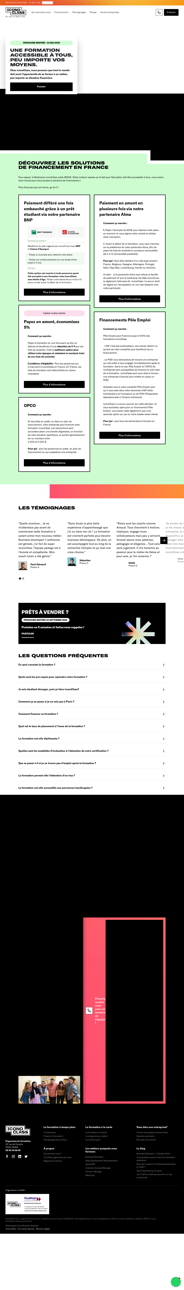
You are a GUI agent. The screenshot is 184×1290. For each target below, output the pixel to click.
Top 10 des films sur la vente (149, 1170)
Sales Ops (90, 1175)
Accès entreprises (109, 12)
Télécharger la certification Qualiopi (21, 1225)
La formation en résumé (96, 1132)
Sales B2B (90, 1164)
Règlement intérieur (53, 1161)
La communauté (92, 1139)
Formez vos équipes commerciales (152, 1132)
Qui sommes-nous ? (52, 1153)
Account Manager (93, 1171)
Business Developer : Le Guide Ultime (153, 1153)
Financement (61, 12)
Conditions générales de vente (58, 1157)
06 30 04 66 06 (12, 1150)
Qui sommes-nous (41, 12)
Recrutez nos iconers (146, 1139)
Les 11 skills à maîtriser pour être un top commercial (154, 1176)
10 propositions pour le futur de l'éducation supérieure (156, 1159)
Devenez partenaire (145, 1136)
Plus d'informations (54, 292)
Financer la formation (53, 1136)
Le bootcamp (50, 1132)
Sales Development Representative (101, 1160)
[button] (163, 540)
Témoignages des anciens (55, 1139)
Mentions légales (43, 1229)
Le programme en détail (96, 1136)
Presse (93, 12)
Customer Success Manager (98, 1168)
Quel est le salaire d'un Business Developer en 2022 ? (156, 1165)
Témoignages (79, 12)
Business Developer (94, 1157)
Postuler (47, 2)
